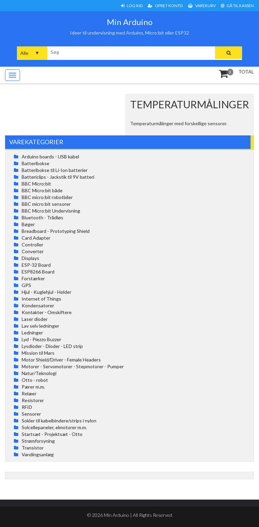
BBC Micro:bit (36, 183)
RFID (27, 407)
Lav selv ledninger (40, 326)
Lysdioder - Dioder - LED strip (52, 346)
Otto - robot (35, 380)
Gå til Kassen (237, 5)
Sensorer (31, 414)
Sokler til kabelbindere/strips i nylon (59, 420)
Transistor (33, 448)
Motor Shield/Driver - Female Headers (61, 360)
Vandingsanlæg (38, 454)
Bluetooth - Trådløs (42, 217)
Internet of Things (41, 299)
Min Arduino (129, 22)
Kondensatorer (38, 305)
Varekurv (202, 5)
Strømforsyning (38, 441)
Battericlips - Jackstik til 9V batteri (58, 177)
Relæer (29, 393)
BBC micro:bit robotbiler (47, 197)
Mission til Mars (38, 353)
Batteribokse (35, 163)
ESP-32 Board (36, 265)
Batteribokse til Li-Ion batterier (55, 170)
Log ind (132, 5)
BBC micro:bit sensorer (46, 204)
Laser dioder (35, 319)
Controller (32, 244)
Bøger (28, 224)
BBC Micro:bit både (42, 190)
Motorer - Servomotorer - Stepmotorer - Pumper (73, 366)
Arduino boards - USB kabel (50, 156)
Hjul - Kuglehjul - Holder (46, 292)
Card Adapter (36, 238)
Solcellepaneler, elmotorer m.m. (54, 427)
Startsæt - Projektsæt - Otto (52, 434)
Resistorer (33, 400)
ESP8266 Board (38, 272)
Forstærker (33, 278)
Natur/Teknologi (39, 373)
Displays (30, 258)
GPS (26, 285)
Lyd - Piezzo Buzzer (41, 339)
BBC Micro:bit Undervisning (51, 211)
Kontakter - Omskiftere (47, 312)
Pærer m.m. (33, 387)
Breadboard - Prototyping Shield (56, 231)
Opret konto (165, 5)
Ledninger (32, 332)
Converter (33, 251)
